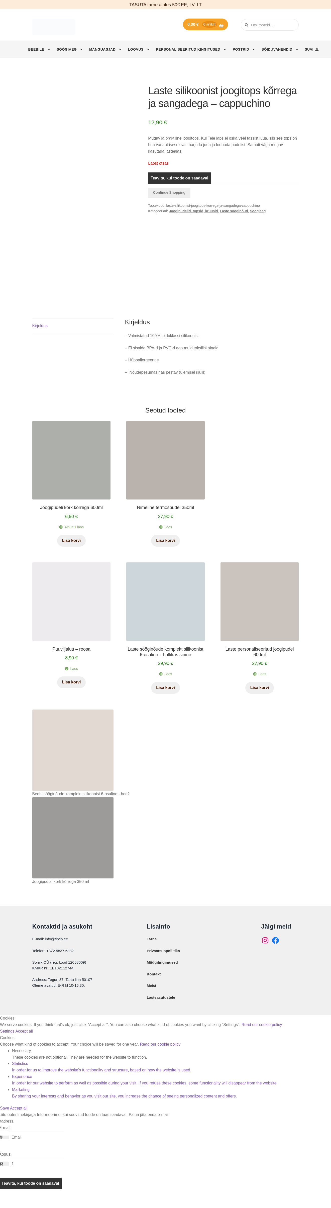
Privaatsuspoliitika (163, 961)
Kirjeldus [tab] (40, 336)
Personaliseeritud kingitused (188, 49)
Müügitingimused (162, 973)
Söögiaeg (67, 49)
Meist (151, 996)
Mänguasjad (102, 49)
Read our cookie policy (262, 1035)
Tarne (152, 949)
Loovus (136, 49)
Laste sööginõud (234, 211)
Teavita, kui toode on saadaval (179, 178)
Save (5, 1119)
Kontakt (154, 984)
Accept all (24, 1042)
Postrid (241, 49)
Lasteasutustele (161, 1008)
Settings (7, 1042)
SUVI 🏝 (312, 49)
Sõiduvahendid (277, 49)
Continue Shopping (169, 192)
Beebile (36, 49)
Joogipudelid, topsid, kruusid (193, 211)
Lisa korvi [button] (71, 551)
